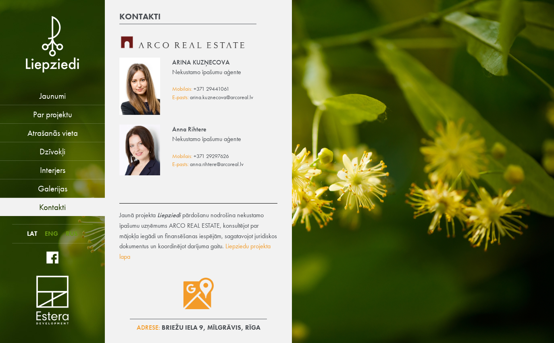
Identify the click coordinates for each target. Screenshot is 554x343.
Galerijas (52, 188)
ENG (51, 233)
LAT (32, 233)
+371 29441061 (211, 88)
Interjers (52, 169)
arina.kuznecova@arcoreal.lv (221, 97)
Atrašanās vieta (52, 132)
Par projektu (52, 114)
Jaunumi (53, 95)
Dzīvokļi (52, 151)
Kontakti (52, 207)
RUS (72, 233)
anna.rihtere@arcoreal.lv (217, 164)
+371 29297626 (211, 156)
